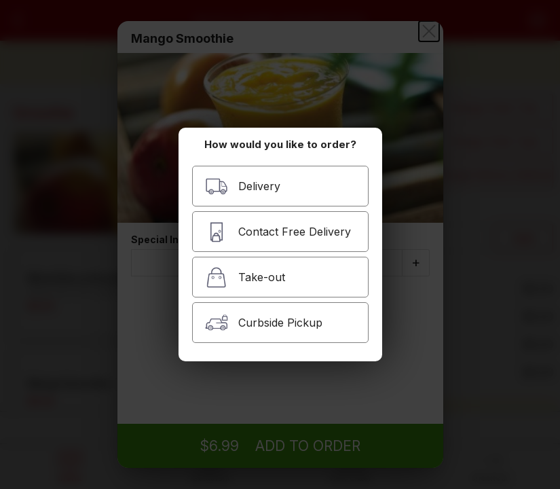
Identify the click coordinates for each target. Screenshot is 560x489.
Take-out (245, 277)
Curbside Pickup (263, 322)
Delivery (242, 186)
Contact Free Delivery (278, 231)
